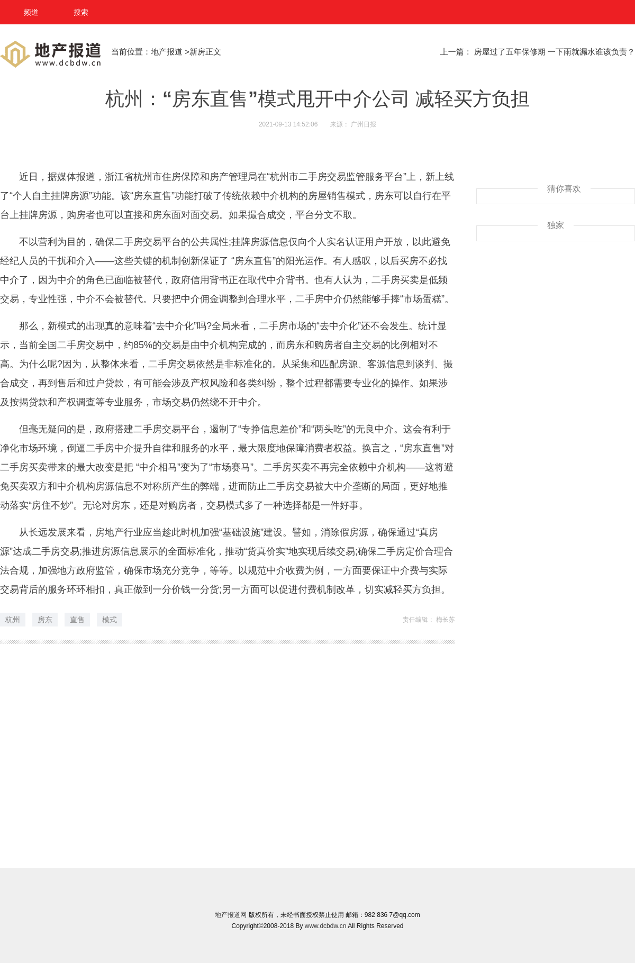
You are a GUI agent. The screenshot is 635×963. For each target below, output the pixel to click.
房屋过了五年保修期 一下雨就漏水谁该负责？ (554, 51)
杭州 (12, 619)
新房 (197, 51)
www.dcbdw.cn (326, 926)
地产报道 (168, 51)
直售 (77, 619)
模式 (109, 619)
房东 (45, 619)
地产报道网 (231, 915)
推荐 (34, 684)
